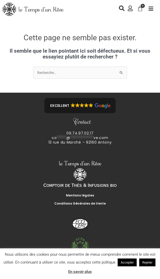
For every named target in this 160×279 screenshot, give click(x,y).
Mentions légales (80, 195)
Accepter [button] (127, 262)
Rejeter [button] (147, 262)
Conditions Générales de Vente (80, 203)
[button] (80, 105)
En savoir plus (80, 271)
